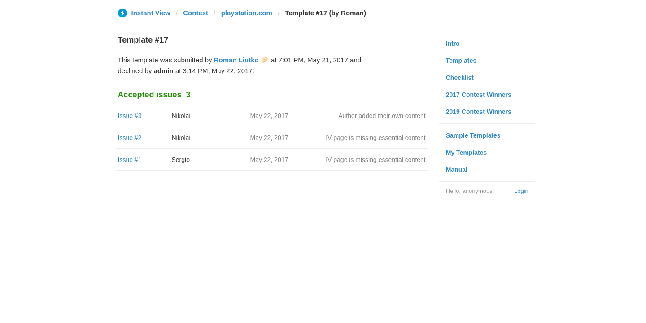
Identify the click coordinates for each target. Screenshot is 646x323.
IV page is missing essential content (376, 137)
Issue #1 (130, 159)
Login (521, 191)
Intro (453, 43)
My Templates (466, 152)
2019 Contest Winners (478, 111)
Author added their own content (382, 115)
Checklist (460, 77)
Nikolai (181, 115)
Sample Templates (473, 135)
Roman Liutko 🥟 (241, 60)
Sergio (181, 159)
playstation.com (246, 13)
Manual (456, 169)
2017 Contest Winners (478, 94)
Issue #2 (130, 137)
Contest (195, 13)
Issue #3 (130, 115)
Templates (461, 60)
